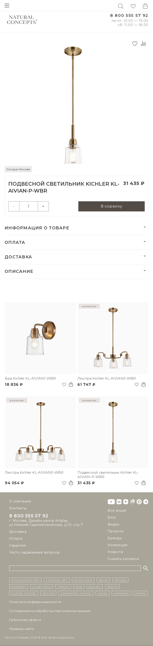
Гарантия (17, 545)
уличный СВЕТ (56, 580)
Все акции (117, 510)
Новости (115, 552)
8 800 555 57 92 (129, 15)
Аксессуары (83, 580)
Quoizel (95, 586)
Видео (114, 524)
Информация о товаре (37, 228)
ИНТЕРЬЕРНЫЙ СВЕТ (25, 580)
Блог (112, 517)
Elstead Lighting (23, 593)
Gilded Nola (41, 586)
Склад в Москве (18, 169)
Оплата (15, 242)
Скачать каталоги (123, 559)
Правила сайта (21, 629)
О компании (20, 501)
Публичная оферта (25, 620)
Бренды (115, 538)
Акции (102, 593)
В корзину (111, 206)
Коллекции (117, 545)
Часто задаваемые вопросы (34, 552)
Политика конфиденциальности (35, 602)
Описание (19, 271)
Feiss (78, 586)
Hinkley (63, 586)
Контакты (17, 508)
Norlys (112, 586)
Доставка (18, 257)
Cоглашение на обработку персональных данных (50, 611)
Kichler (48, 593)
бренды (120, 580)
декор (103, 580)
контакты (121, 593)
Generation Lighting (76, 593)
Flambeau (18, 586)
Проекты (116, 531)
